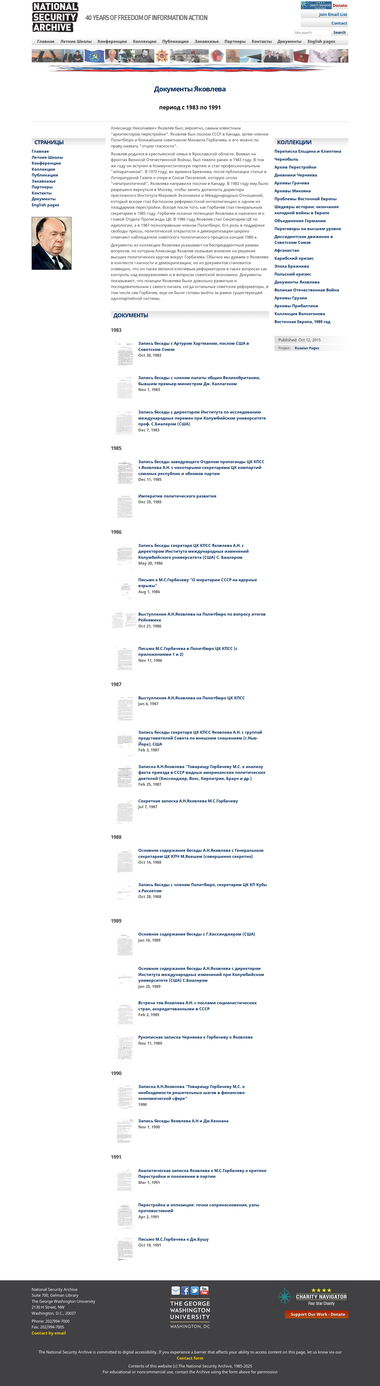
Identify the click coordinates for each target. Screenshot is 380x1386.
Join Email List (333, 14)
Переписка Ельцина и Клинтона (307, 151)
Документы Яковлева (297, 282)
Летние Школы (76, 41)
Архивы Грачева (291, 182)
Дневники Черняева (295, 175)
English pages (321, 41)
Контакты (262, 41)
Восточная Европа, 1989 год (302, 321)
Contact (339, 23)
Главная (45, 41)
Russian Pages (307, 348)
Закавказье (207, 41)
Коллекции (144, 41)
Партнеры (235, 41)
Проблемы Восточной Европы (305, 198)
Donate (340, 5)
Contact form (190, 1358)
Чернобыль (286, 159)
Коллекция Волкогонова (299, 313)
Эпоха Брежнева (291, 266)
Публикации (175, 41)
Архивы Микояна (292, 190)
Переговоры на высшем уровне (307, 228)
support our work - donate (318, 1314)
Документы (290, 41)
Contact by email (49, 1333)
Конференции (112, 41)
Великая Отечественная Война (306, 289)
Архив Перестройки (295, 167)
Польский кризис (292, 274)
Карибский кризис (294, 258)
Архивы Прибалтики (296, 305)
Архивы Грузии (290, 297)
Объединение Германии (300, 220)
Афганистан (286, 250)
